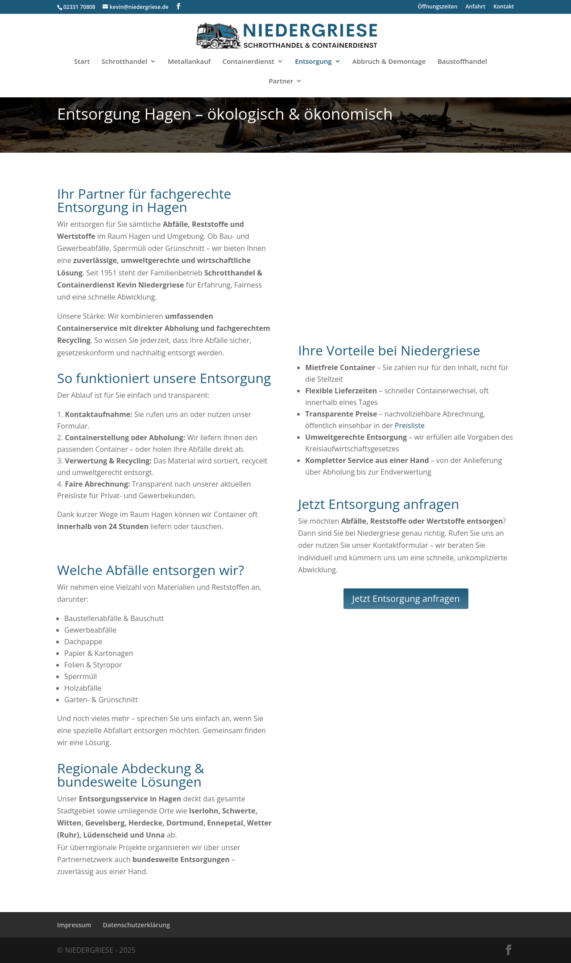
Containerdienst (248, 62)
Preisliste (410, 425)
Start (82, 62)
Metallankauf (189, 62)
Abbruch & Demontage (389, 62)
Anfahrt (475, 7)
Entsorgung (313, 62)
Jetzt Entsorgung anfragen (406, 598)
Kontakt (503, 7)
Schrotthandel (125, 62)
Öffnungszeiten (438, 7)
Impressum (74, 925)
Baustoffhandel (462, 62)
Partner (281, 81)
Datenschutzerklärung (136, 925)
